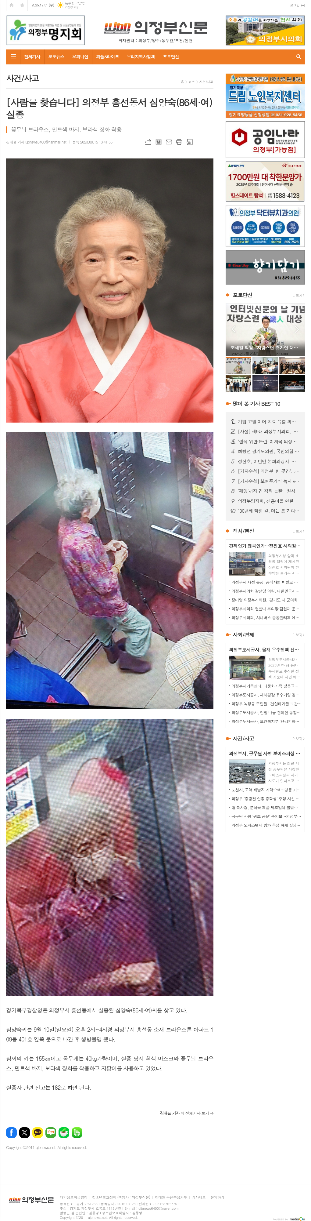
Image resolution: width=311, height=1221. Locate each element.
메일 (169, 142)
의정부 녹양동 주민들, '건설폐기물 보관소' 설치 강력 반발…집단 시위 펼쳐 (266, 704)
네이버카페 (64, 1132)
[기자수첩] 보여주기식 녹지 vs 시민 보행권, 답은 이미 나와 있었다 (269, 481)
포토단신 (171, 56)
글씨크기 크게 (200, 142)
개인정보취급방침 (73, 1197)
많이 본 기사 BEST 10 (256, 403)
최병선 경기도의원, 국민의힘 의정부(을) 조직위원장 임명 (269, 451)
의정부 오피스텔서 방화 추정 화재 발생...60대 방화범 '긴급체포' (266, 825)
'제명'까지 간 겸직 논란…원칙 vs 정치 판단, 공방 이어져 (269, 491)
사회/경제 (243, 634)
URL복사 (148, 142)
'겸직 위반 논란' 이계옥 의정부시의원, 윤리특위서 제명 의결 (269, 441)
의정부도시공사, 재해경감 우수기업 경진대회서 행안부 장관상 (266, 695)
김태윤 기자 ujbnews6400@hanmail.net (36, 141)
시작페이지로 (11, 5)
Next (297, 329)
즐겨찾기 (22, 5)
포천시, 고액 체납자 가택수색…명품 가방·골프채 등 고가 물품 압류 (266, 790)
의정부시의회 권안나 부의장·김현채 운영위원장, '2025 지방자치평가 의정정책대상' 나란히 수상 (266, 609)
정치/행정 (243, 531)
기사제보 (199, 1197)
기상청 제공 (72, 7)
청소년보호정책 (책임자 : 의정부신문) (121, 1197)
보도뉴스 (56, 56)
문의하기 (217, 1197)
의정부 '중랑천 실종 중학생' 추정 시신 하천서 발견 (266, 798)
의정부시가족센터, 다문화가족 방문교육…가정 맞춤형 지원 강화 (266, 686)
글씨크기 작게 (210, 142)
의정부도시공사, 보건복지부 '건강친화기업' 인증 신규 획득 (266, 721)
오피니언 (80, 56)
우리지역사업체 (141, 56)
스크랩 (190, 142)
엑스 (24, 1132)
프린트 (179, 142)
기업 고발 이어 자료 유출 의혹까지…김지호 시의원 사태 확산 (269, 422)
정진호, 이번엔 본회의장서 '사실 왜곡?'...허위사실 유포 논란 (269, 461)
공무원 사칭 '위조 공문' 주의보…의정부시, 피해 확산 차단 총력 (266, 816)
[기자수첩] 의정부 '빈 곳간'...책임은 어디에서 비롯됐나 (269, 471)
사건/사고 (206, 81)
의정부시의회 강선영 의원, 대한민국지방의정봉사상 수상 (266, 591)
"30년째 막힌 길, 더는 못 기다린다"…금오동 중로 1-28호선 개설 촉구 (269, 511)
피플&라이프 (107, 56)
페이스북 (11, 1132)
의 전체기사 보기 (184, 1113)
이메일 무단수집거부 (171, 1197)
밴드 (77, 1132)
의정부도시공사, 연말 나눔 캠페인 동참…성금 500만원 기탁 (266, 712)
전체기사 (32, 56)
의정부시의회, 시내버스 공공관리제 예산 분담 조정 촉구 (266, 617)
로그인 (294, 5)
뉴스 (191, 81)
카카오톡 (37, 1132)
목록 (159, 142)
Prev (233, 329)
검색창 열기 (299, 56)
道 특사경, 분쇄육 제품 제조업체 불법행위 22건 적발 (266, 807)
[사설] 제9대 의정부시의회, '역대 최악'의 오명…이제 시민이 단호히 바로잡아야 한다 (269, 431)
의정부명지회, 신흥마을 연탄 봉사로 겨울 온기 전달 (269, 501)
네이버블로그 (50, 1132)
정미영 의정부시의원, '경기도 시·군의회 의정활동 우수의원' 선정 (266, 600)
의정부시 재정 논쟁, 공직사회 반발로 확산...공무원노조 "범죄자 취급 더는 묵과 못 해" (266, 582)
